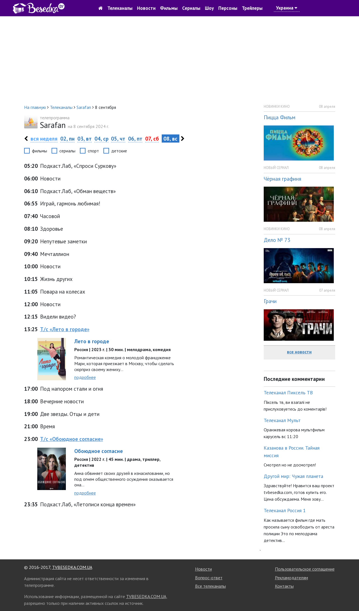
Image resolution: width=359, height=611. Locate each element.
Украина (286, 8)
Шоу (209, 8)
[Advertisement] (179, 60)
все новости (299, 351)
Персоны (227, 8)
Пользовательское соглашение (305, 569)
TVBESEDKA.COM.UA (72, 567)
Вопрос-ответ (209, 577)
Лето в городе (91, 341)
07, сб (152, 138)
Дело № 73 (277, 239)
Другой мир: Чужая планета (293, 476)
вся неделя (44, 138)
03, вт (84, 138)
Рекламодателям (291, 577)
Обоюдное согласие (98, 450)
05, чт (118, 138)
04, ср (101, 138)
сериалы (67, 151)
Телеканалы (120, 8)
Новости (146, 8)
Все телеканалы (210, 586)
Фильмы (169, 8)
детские (119, 151)
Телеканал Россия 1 (285, 510)
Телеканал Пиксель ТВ (288, 392)
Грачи (270, 301)
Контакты (284, 586)
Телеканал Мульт (282, 420)
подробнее (85, 377)
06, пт (135, 138)
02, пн (67, 138)
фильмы (39, 151)
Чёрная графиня (282, 178)
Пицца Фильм (279, 117)
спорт (93, 151)
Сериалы (191, 8)
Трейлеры (252, 8)
